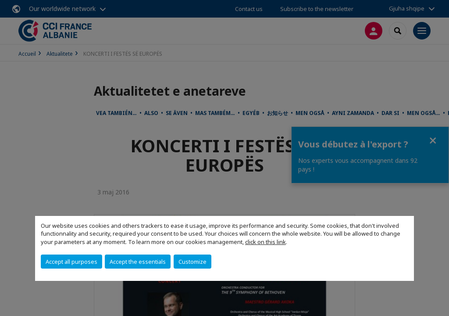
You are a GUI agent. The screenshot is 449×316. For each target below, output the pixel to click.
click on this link (265, 242)
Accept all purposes (71, 262)
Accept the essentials (138, 262)
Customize (192, 262)
